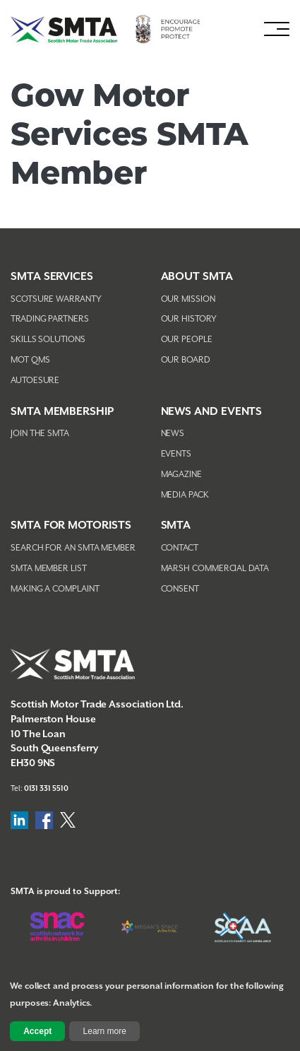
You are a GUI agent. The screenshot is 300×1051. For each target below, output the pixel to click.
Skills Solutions (48, 339)
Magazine (181, 474)
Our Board (185, 360)
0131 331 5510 (46, 789)
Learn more (104, 1031)
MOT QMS (30, 360)
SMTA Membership (62, 411)
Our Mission (188, 299)
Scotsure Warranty (56, 299)
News (173, 433)
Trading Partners (50, 319)
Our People (186, 339)
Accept (37, 1031)
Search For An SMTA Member (73, 548)
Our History (189, 319)
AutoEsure (35, 380)
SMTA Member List (49, 568)
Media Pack (185, 495)
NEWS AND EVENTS (212, 411)
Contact (179, 548)
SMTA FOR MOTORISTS (71, 525)
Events (176, 454)
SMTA (176, 525)
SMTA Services (52, 276)
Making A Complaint (55, 589)
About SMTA (197, 276)
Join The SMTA (40, 433)
